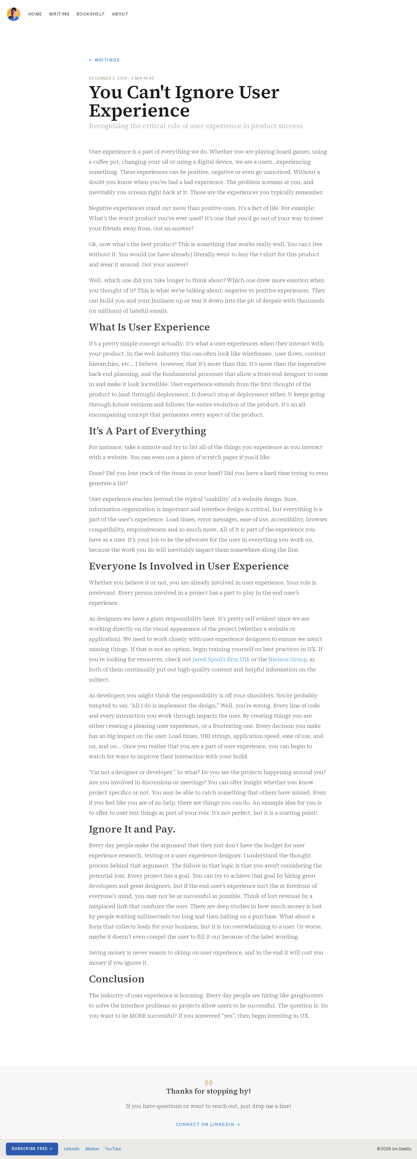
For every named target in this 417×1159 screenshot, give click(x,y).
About (120, 14)
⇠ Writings (104, 60)
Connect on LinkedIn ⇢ (208, 1124)
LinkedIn (72, 1149)
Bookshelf (90, 14)
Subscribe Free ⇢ (32, 1149)
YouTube (113, 1149)
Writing (59, 14)
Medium (92, 1149)
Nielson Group (287, 659)
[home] (13, 14)
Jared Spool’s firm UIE (221, 659)
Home (35, 14)
